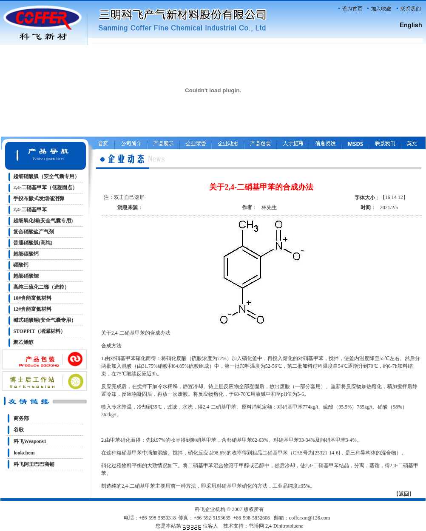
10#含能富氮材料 (32, 298)
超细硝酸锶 (26, 276)
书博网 (256, 526)
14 (394, 197)
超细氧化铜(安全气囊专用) (43, 221)
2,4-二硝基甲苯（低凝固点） (45, 187)
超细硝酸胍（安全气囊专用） (46, 176)
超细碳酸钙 (26, 254)
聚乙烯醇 (23, 342)
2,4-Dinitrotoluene (284, 526)
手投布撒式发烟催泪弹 (38, 199)
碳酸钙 (20, 265)
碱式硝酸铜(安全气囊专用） (44, 320)
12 (400, 197)
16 (387, 197)
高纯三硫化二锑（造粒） (41, 287)
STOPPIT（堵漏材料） (39, 331)
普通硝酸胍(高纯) (32, 243)
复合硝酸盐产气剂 (33, 232)
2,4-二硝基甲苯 (30, 210)
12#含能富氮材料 (32, 309)
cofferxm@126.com (309, 518)
